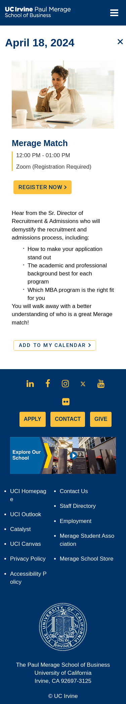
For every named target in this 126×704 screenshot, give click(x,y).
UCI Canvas (28, 546)
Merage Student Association (87, 540)
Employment (75, 521)
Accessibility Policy (28, 578)
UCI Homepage (28, 497)
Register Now (45, 188)
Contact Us (74, 491)
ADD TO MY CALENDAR (55, 345)
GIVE (100, 419)
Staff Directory (78, 506)
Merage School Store (88, 560)
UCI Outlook (28, 516)
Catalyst (23, 531)
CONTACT (68, 419)
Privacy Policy (29, 560)
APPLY (32, 419)
